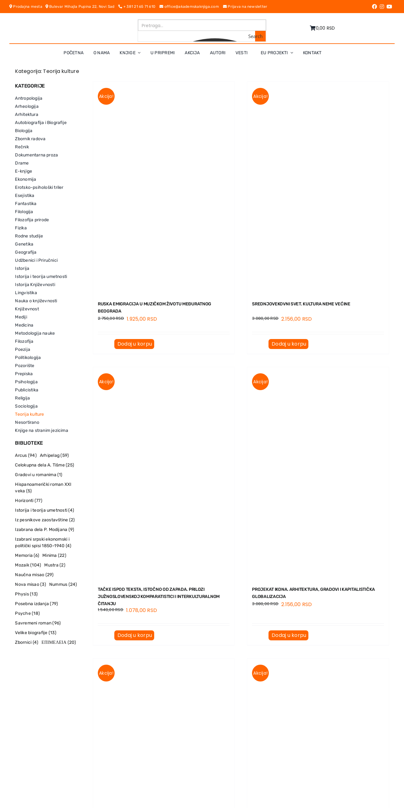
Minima (54, 555)
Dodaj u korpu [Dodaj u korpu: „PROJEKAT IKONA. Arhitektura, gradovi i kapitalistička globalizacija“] (289, 635)
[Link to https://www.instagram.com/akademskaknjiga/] (382, 6)
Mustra (54, 565)
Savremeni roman (38, 623)
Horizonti (28, 500)
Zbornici (26, 642)
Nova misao (30, 584)
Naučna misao (34, 574)
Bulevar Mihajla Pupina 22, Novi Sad (82, 6)
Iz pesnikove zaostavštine (45, 520)
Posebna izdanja (36, 603)
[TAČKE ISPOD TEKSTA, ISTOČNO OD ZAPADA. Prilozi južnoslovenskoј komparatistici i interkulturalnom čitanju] (163, 473)
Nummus (63, 584)
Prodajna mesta (27, 6)
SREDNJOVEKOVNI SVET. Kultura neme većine (301, 304)
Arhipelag (54, 455)
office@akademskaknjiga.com (191, 6)
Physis (26, 594)
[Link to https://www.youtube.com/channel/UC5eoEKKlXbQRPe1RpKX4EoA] (389, 6)
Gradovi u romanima (38, 474)
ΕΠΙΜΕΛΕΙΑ (58, 642)
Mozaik (28, 565)
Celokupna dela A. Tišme (44, 465)
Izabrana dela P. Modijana (44, 529)
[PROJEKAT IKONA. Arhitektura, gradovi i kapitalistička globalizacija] (317, 473)
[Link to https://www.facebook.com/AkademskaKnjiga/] (374, 6)
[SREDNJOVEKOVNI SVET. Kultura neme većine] (317, 188)
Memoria (27, 555)
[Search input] (202, 25)
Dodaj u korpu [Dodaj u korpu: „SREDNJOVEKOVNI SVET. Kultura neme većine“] (289, 343)
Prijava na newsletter (245, 6)
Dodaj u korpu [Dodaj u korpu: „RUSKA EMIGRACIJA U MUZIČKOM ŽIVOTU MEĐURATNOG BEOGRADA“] (134, 343)
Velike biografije (35, 632)
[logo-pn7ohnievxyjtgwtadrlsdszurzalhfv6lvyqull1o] (81, 21)
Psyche (27, 613)
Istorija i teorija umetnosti (44, 510)
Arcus (25, 455)
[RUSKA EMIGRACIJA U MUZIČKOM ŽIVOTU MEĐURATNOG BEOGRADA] (163, 188)
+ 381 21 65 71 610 (138, 6)
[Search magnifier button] (260, 36)
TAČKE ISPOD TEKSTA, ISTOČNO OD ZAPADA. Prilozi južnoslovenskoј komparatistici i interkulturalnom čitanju (159, 596)
